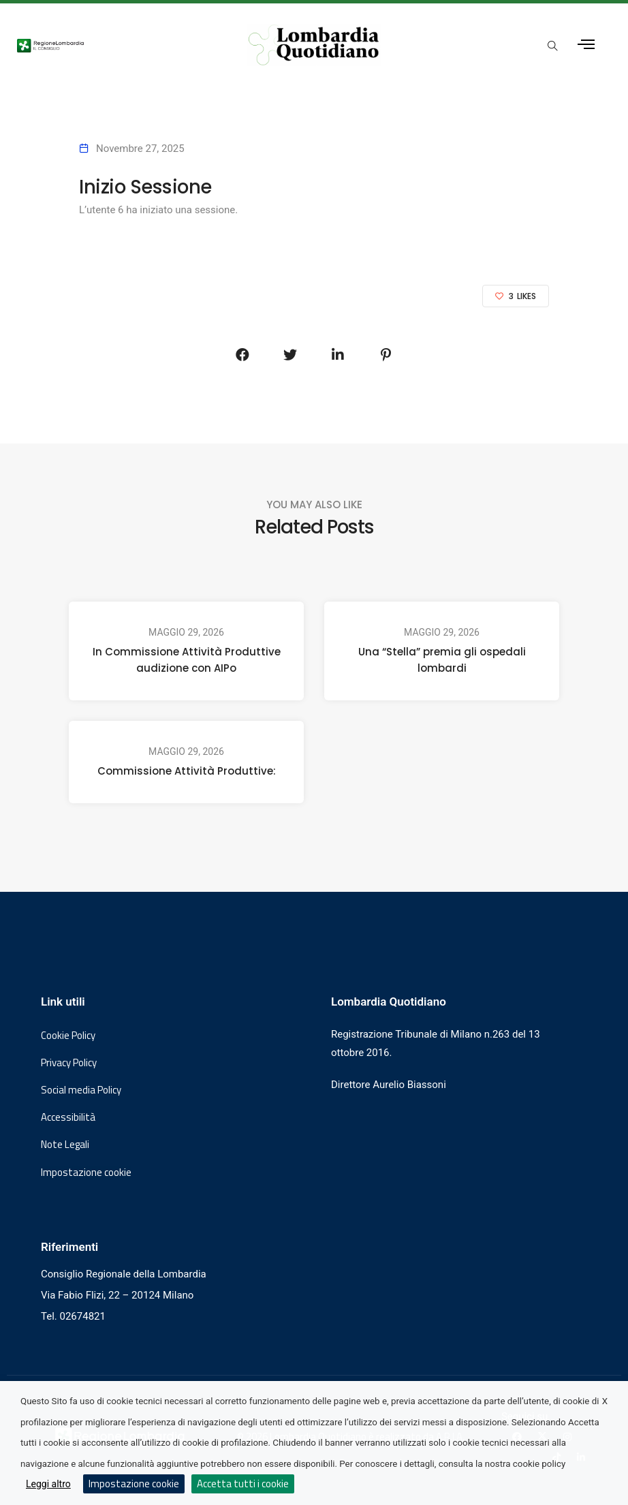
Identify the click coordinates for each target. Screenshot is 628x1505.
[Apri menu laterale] (586, 44)
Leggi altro (48, 1483)
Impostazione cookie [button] (86, 1172)
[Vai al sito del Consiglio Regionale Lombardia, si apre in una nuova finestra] (116, 45)
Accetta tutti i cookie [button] (243, 1483)
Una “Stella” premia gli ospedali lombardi (442, 660)
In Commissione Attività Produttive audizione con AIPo (187, 660)
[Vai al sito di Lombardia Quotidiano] (314, 45)
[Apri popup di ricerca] (553, 45)
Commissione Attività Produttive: (186, 771)
